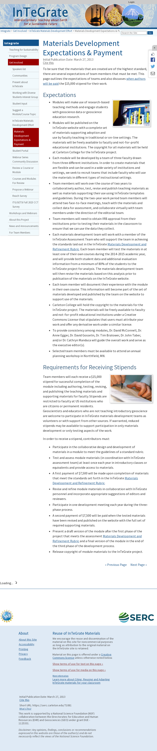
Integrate (5, 30)
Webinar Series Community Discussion (25, 159)
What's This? (25, 708)
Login (131, 2)
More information (60, 675)
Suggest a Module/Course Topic (24, 112)
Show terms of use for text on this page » (78, 664)
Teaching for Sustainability (23, 49)
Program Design (18, 56)
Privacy (23, 654)
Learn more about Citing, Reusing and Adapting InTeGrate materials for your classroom (81, 681)
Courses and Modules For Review (24, 181)
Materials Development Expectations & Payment (22, 138)
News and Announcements (23, 226)
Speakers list (19, 69)
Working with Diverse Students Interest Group (25, 95)
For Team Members (19, 232)
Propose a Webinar (22, 189)
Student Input (19, 103)
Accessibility (26, 644)
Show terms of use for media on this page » (79, 670)
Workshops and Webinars (23, 213)
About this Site (28, 639)
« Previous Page (116, 565)
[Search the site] (134, 33)
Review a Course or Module (23, 170)
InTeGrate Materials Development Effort (50, 30)
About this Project (19, 219)
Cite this (48, 63)
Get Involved (20, 30)
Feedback (25, 659)
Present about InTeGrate (20, 84)
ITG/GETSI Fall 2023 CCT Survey (25, 204)
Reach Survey (19, 195)
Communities (19, 75)
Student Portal (20, 150)
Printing (23, 649)
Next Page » (138, 565)
